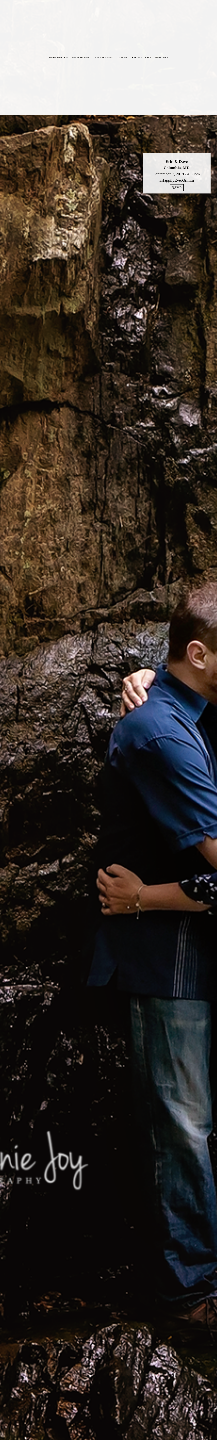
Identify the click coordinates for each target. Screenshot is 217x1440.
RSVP (148, 57)
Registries (161, 57)
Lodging (136, 57)
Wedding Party (81, 57)
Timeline (121, 57)
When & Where (103, 57)
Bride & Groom (58, 57)
